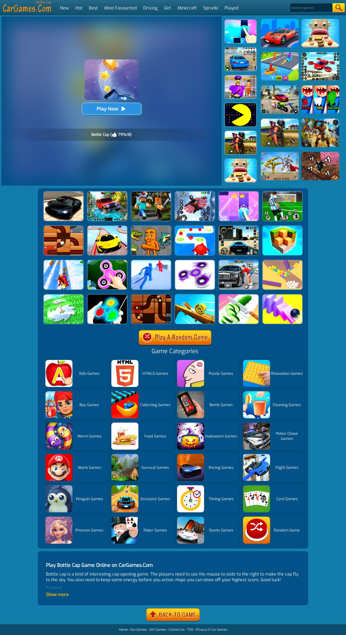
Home (123, 629)
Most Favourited (120, 8)
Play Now (111, 108)
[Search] (311, 7)
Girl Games (157, 629)
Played (231, 8)
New (64, 8)
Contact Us (177, 629)
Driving (150, 8)
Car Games (219, 629)
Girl (167, 8)
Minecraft (187, 8)
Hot (78, 8)
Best (93, 8)
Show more (57, 594)
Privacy (201, 629)
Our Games (138, 629)
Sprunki (210, 8)
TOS (190, 629)
